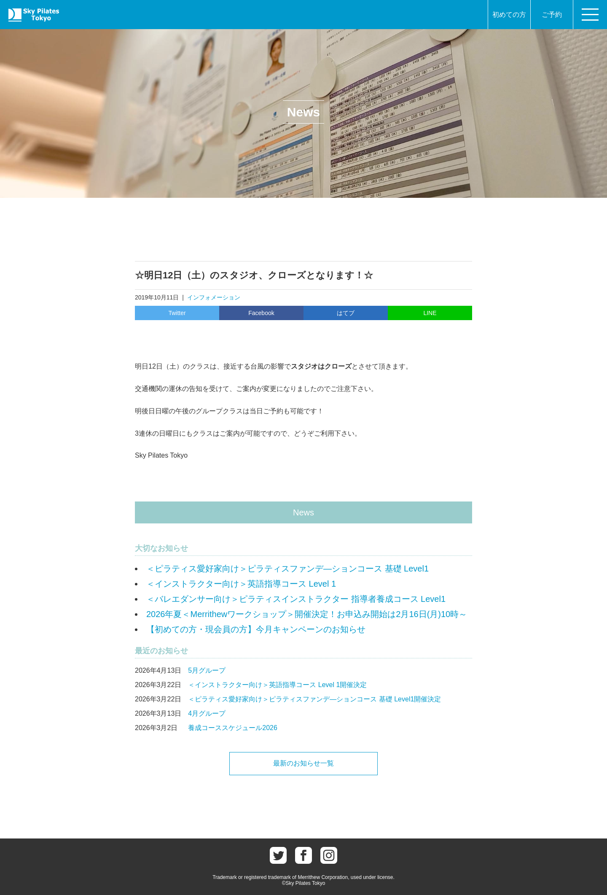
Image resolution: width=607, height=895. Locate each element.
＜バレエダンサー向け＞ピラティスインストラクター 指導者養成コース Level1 (296, 599)
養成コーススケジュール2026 (232, 727)
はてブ (346, 313)
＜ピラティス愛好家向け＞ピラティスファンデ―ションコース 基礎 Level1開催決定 (314, 699)
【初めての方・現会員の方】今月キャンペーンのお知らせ (255, 629)
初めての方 (509, 14)
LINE (429, 313)
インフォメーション (213, 297)
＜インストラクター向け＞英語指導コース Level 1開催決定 (277, 684)
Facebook (261, 313)
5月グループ (207, 670)
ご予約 (552, 14)
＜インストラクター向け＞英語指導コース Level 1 (241, 583)
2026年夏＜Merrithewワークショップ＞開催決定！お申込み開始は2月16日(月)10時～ (306, 614)
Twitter (176, 313)
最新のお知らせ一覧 (303, 763)
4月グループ (207, 713)
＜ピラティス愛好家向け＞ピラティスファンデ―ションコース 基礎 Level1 (287, 568)
